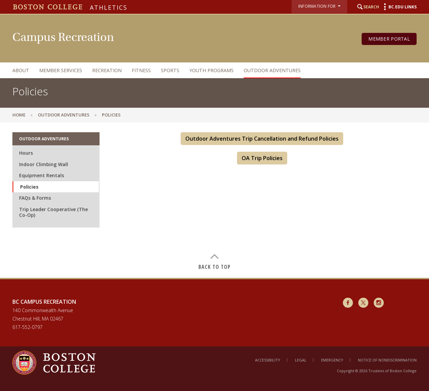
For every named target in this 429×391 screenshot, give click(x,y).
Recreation (107, 70)
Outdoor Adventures (272, 70)
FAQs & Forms (35, 198)
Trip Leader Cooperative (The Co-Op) (53, 212)
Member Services (60, 70)
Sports (170, 70)
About (20, 70)
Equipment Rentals (41, 175)
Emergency (332, 359)
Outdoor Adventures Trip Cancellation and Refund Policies (262, 138)
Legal (300, 359)
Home (18, 115)
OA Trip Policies (262, 158)
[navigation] (208, 70)
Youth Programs (211, 70)
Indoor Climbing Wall (43, 164)
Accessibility (267, 359)
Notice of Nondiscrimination (387, 359)
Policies (29, 187)
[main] (214, 200)
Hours (26, 153)
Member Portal (389, 39)
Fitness (141, 70)
